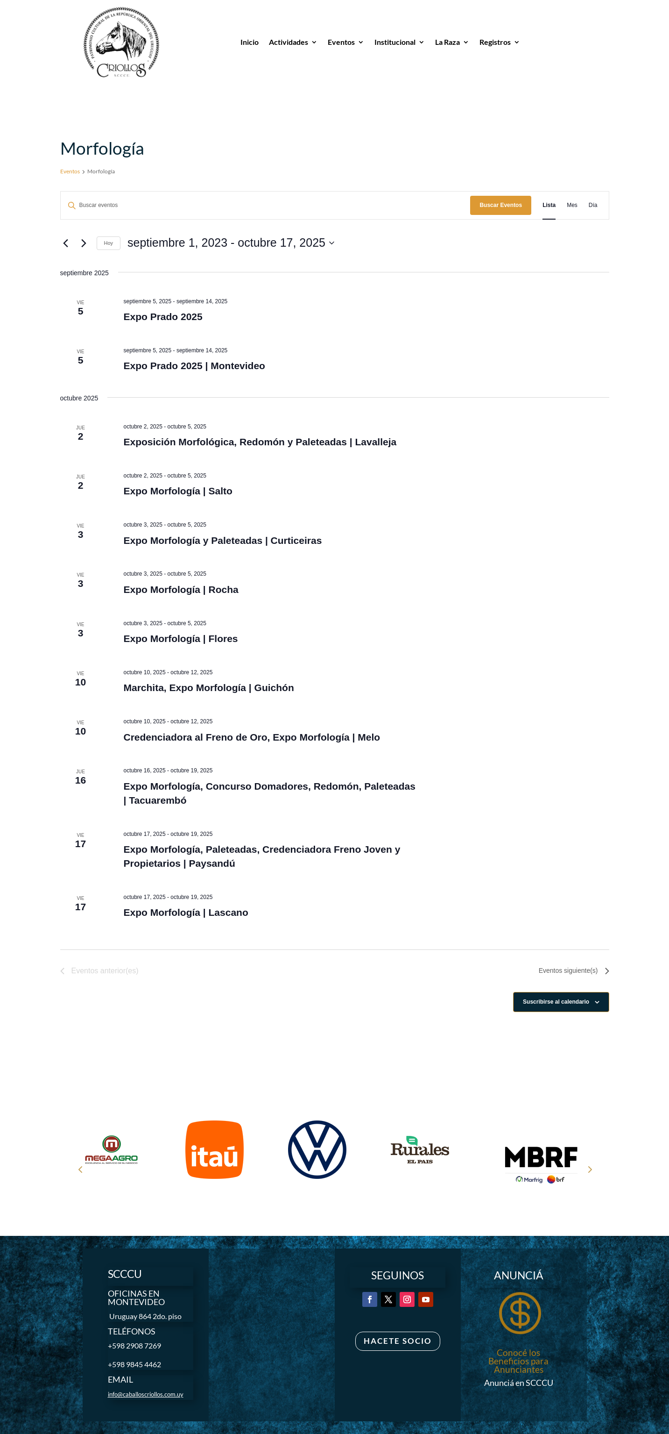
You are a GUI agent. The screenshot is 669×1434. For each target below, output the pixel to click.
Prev (80, 1169)
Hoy (108, 243)
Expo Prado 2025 (162, 316)
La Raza (447, 41)
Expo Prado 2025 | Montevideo (194, 365)
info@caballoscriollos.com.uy (145, 1394)
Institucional (394, 41)
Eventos (341, 41)
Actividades (288, 41)
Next (589, 1169)
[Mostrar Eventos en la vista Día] (593, 205)
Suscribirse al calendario (556, 1002)
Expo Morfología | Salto (177, 490)
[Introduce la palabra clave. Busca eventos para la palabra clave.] (266, 205)
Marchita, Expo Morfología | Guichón (208, 687)
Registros (495, 41)
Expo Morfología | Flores (180, 638)
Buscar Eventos (500, 205)
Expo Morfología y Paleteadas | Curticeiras (222, 540)
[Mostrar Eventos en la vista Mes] (572, 205)
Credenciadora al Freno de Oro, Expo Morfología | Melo (251, 737)
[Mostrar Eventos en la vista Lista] (549, 205)
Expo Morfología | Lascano (185, 912)
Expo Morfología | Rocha (180, 589)
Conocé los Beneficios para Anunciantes (518, 1361)
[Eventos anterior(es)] (65, 243)
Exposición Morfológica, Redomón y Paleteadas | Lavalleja (259, 441)
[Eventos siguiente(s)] (84, 243)
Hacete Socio (398, 1341)
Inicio (249, 41)
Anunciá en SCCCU (518, 1382)
